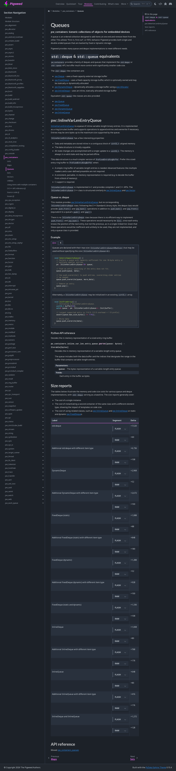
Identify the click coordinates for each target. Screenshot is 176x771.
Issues (9, 196)
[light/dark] (155, 4)
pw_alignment (10, 25)
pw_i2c (8, 278)
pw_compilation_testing (14, 146)
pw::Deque (59, 76)
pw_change (9, 118)
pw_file (8, 247)
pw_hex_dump (11, 274)
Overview (60, 4)
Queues (10, 169)
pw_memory (10, 320)
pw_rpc (8, 390)
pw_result (9, 379)
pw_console (10, 153)
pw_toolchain (10, 468)
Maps (9, 165)
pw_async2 (9, 52)
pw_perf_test (10, 348)
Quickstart (71, 4)
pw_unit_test (10, 484)
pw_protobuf (10, 367)
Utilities (10, 181)
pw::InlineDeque (62, 90)
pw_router (9, 386)
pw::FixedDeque (62, 80)
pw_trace (9, 472)
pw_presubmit (11, 363)
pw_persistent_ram (13, 351)
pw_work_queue (11, 503)
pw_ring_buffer (11, 383)
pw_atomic (9, 56)
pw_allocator (10, 29)
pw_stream (9, 429)
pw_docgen (9, 219)
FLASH (121, 428)
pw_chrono (9, 130)
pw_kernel (9, 297)
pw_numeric (10, 340)
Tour (80, 4)
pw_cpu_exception (12, 200)
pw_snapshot (10, 406)
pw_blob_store (11, 68)
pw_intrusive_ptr (11, 289)
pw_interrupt (10, 285)
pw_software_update (13, 410)
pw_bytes (9, 111)
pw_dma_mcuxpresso (14, 215)
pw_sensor (9, 402)
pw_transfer (10, 476)
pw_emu (8, 231)
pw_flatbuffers (11, 250)
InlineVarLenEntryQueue (62, 126)
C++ (54, 243)
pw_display (9, 212)
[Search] (141, 3)
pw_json (8, 293)
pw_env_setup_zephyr (14, 243)
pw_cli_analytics (11, 138)
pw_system (9, 449)
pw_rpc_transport (12, 394)
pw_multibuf (10, 332)
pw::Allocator (123, 87)
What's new (113, 4)
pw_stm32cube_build (13, 425)
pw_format (9, 254)
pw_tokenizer (10, 464)
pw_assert (9, 45)
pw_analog (9, 33)
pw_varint (9, 491)
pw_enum (9, 235)
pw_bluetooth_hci (12, 76)
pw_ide (8, 282)
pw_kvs (8, 301)
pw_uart (8, 480)
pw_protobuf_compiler (14, 371)
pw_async (9, 48)
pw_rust (8, 398)
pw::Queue (59, 101)
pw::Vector (130, 190)
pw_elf (7, 227)
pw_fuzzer (9, 262)
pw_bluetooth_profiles (14, 83)
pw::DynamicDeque (63, 87)
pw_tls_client (10, 460)
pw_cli (7, 134)
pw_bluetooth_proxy (13, 80)
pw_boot (8, 91)
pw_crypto (9, 204)
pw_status (9, 421)
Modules (88, 4)
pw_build (8, 95)
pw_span (8, 414)
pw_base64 (9, 60)
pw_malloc (9, 316)
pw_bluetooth (10, 72)
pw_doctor (9, 223)
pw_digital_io (10, 208)
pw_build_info (10, 103)
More (124, 4)
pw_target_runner (12, 452)
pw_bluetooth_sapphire (14, 87)
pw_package (10, 344)
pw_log (8, 313)
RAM (121, 440)
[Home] (49, 11)
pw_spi (8, 417)
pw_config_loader (12, 149)
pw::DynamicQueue (63, 108)
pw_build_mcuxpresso (14, 107)
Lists (9, 161)
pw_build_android (12, 99)
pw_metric (9, 324)
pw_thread (9, 456)
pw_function (10, 258)
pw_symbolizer (11, 437)
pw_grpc (8, 266)
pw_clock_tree (10, 142)
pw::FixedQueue (62, 105)
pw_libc (8, 305)
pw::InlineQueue (62, 112)
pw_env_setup (10, 239)
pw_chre (8, 126)
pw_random (10, 375)
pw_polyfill (9, 355)
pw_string (9, 433)
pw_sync (8, 441)
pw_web (8, 499)
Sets (9, 173)
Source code (12, 192)
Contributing (100, 4)
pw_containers (11, 157)
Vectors (10, 177)
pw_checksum (10, 122)
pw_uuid (8, 487)
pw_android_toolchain (14, 37)
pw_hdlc (8, 270)
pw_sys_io (9, 445)
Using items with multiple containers (22, 184)
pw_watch (9, 495)
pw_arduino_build (12, 41)
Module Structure (12, 21)
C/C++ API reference (15, 188)
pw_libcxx (9, 309)
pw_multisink (10, 336)
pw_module (9, 328)
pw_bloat (9, 64)
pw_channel (9, 114)
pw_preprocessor (12, 359)
